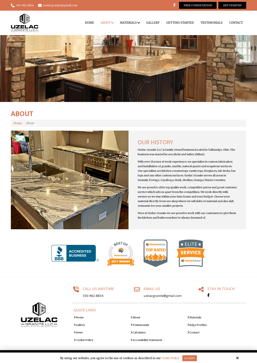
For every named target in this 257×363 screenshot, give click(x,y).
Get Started (232, 5)
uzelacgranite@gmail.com (57, 5)
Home (18, 123)
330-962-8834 (22, 5)
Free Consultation (198, 5)
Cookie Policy (170, 358)
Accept (190, 358)
